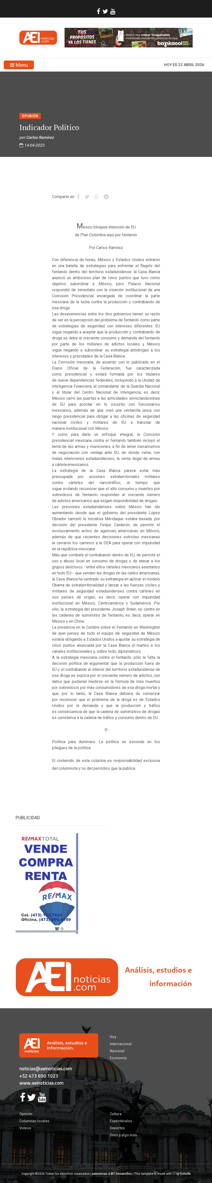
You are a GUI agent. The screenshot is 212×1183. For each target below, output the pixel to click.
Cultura (116, 1114)
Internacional (121, 1044)
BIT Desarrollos (121, 1173)
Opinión (30, 116)
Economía (118, 1058)
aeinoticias (100, 1173)
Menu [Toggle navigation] (19, 65)
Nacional (117, 1051)
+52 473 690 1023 (38, 1075)
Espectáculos (121, 1121)
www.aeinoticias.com (41, 1082)
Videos (25, 1128)
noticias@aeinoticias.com (45, 1068)
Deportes (117, 1128)
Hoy (113, 1037)
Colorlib (185, 1173)
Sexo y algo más (123, 1135)
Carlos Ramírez (40, 137)
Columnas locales (34, 1121)
